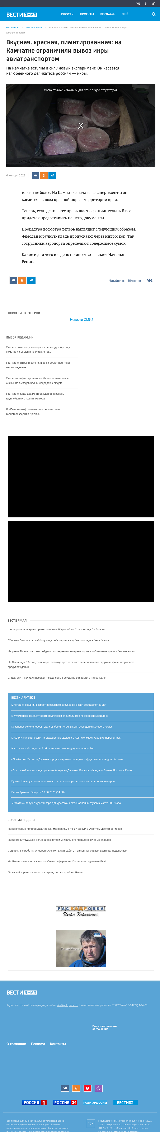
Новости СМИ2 (81, 320)
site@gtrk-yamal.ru (67, 1005)
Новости (67, 14)
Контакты (58, 1044)
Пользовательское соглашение (104, 1028)
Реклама (107, 14)
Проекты (87, 14)
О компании (16, 1044)
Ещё (125, 14)
